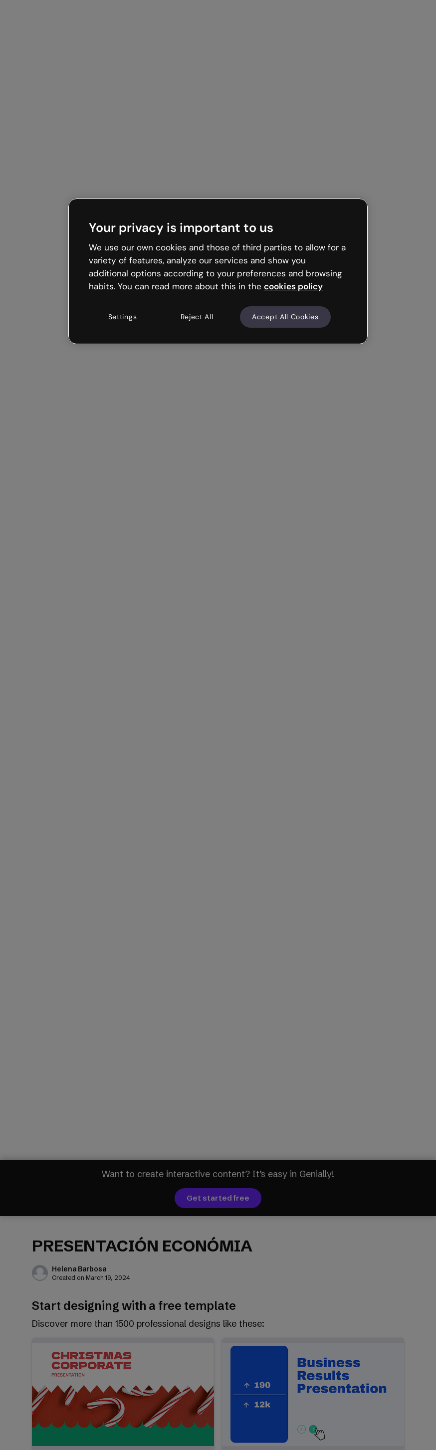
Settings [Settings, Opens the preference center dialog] (122, 316)
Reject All (197, 316)
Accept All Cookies (285, 316)
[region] (218, 271)
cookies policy (293, 286)
